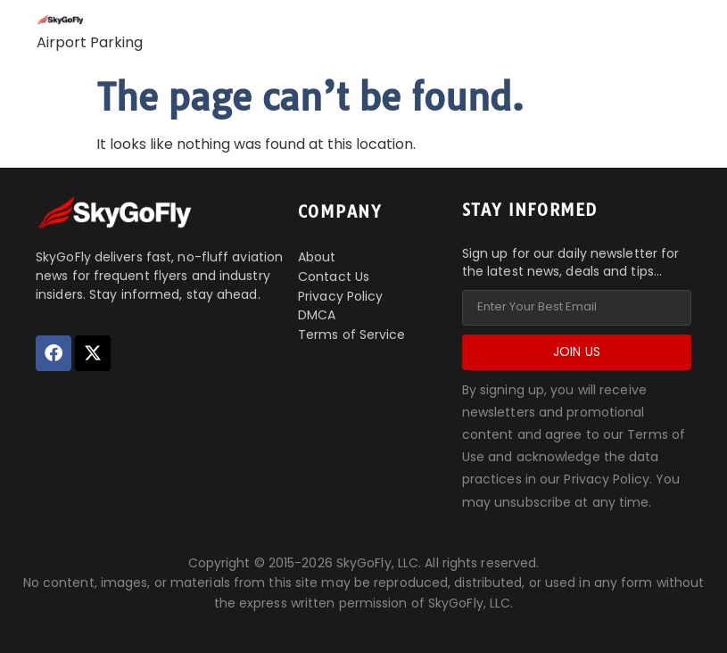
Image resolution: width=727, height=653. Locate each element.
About (317, 257)
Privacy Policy (340, 296)
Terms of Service (352, 334)
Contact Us (333, 276)
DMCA (316, 315)
